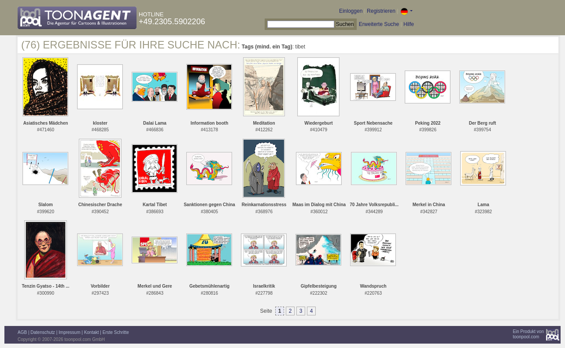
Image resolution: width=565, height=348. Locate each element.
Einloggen (350, 11)
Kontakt (91, 332)
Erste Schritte (116, 332)
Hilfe (408, 24)
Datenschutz (42, 332)
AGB (22, 332)
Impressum (69, 332)
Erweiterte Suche (379, 24)
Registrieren (381, 11)
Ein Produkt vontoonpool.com (528, 334)
